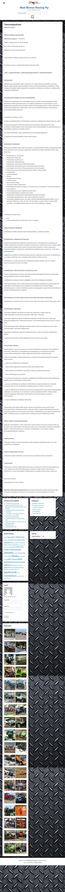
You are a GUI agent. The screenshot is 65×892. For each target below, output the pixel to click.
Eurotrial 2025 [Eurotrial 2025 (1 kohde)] (9, 547)
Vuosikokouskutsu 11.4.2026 (12, 503)
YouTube (32, 16)
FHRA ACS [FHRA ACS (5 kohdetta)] (19, 547)
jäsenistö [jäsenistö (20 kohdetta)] (8, 552)
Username (6, 600)
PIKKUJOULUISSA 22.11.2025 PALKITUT (15, 521)
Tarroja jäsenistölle (9, 523)
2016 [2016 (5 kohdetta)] (9, 537)
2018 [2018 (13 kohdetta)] (18, 537)
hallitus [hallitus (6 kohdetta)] (6, 550)
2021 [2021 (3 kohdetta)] (8, 540)
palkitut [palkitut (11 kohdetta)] (7, 565)
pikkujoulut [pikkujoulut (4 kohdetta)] (7, 567)
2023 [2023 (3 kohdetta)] (15, 540)
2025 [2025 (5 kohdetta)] (23, 540)
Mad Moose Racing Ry (34, 7)
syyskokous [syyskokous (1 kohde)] (16, 569)
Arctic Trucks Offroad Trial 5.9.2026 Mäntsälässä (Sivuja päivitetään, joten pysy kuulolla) (15, 507)
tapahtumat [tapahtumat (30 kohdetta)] (10, 572)
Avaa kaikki (34, 503)
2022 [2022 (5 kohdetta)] (12, 540)
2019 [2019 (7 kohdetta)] (22, 537)
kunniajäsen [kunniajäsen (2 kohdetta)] (22, 556)
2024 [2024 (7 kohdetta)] (19, 540)
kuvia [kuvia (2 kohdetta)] (5, 559)
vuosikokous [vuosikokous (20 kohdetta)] (10, 576)
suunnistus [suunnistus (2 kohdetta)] (11, 569)
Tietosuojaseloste (12, 24)
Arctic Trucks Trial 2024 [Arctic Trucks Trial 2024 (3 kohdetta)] (18, 542)
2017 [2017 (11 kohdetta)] (13, 537)
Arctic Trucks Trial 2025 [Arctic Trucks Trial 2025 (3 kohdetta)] (11, 545)
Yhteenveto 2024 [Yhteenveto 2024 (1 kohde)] (20, 576)
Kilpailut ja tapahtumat (38, 505)
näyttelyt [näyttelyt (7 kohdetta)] (21, 562)
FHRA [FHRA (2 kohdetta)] (13, 547)
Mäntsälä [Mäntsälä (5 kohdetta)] (15, 562)
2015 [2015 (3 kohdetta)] (5, 537)
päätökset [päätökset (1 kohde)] (6, 569)
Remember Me (8, 612)
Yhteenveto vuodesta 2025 (11, 516)
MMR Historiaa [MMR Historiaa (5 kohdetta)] (12, 559)
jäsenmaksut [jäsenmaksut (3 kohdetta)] (21, 553)
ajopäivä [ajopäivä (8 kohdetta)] (7, 543)
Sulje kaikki (41, 503)
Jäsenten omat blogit (38, 507)
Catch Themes (38, 862)
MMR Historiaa (36, 513)
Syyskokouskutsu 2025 (11, 526)
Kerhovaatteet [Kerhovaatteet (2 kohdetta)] (7, 556)
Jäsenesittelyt (36, 511)
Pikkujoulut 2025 (9, 525)
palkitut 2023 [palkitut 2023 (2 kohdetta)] (14, 565)
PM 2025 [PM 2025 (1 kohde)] (13, 567)
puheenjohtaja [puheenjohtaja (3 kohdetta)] (19, 567)
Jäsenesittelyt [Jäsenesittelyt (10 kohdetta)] (15, 550)
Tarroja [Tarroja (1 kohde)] (18, 572)
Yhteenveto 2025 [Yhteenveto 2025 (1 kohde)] (7, 578)
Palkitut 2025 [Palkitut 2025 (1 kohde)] (20, 565)
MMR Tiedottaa (37, 509)
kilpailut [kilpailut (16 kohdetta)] (15, 556)
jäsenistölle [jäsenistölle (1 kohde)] (15, 553)
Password (6, 606)
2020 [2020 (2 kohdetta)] (5, 540)
